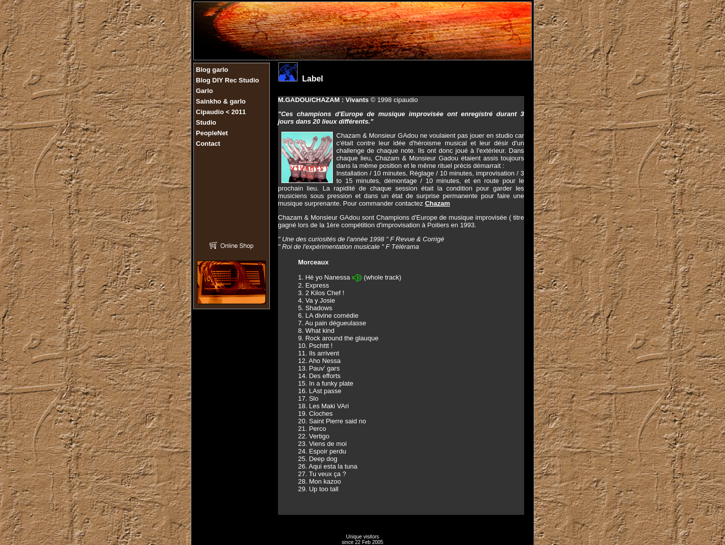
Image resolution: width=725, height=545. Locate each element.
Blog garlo (212, 69)
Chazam (437, 203)
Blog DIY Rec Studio (227, 80)
